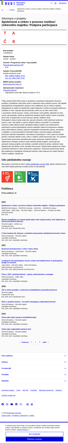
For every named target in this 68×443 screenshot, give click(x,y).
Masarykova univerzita (14, 413)
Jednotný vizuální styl (8, 395)
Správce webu (6, 415)
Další (46, 342)
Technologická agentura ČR (13, 65)
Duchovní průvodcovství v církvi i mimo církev (20, 249)
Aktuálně (5, 381)
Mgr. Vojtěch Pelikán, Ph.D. (15, 76)
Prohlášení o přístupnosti (20, 415)
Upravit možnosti (23, 432)
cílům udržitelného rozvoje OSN (37, 164)
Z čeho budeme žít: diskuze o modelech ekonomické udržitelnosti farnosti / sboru (34, 233)
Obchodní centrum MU (46, 390)
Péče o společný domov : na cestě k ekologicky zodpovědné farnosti (28, 302)
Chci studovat (7, 356)
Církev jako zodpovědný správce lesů (16, 329)
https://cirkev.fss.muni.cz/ (12, 84)
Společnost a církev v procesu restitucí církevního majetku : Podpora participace (33, 205)
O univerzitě (6, 368)
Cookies (31, 415)
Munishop (59, 390)
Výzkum (5, 362)
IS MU (18, 390)
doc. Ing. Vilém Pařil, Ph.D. (15, 78)
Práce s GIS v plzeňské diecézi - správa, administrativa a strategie (27, 274)
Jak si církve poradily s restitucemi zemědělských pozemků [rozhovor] (29, 290)
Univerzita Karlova (10, 90)
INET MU (25, 390)
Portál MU (33, 390)
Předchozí (24, 342)
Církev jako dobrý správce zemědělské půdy (19, 317)
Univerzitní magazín (8, 390)
